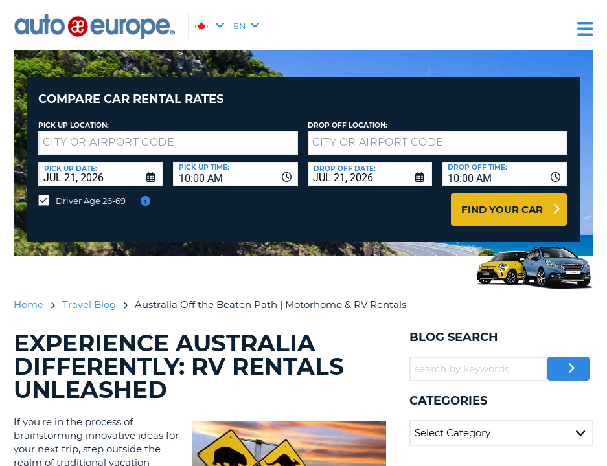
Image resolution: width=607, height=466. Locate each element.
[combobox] (235, 164)
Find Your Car (502, 200)
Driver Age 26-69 (91, 191)
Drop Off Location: (347, 115)
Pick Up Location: (73, 115)
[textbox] (168, 133)
